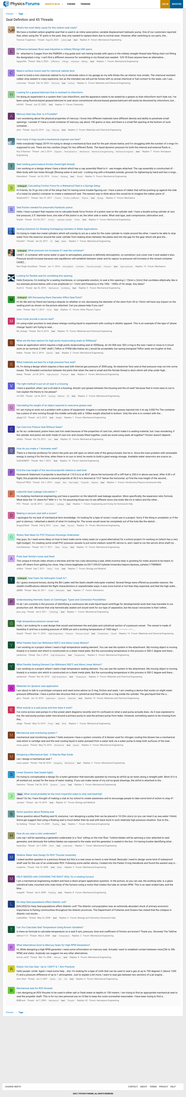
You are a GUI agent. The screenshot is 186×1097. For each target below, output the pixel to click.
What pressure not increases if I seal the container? (52, 270)
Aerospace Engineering (110, 1057)
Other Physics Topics (92, 329)
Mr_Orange (24, 350)
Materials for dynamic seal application (40, 727)
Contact (130, 1086)
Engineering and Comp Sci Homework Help (114, 531)
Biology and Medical (98, 599)
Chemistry (81, 116)
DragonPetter (25, 552)
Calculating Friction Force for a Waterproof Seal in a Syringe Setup (60, 205)
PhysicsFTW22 (26, 509)
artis (21, 142)
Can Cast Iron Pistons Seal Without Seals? (42, 446)
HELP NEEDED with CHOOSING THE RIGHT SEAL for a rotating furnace (57, 929)
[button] (64, 4)
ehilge (22, 765)
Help (170, 1086)
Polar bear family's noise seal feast (38, 587)
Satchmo (23, 830)
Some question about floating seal (37, 857)
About (140, 1086)
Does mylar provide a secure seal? (37, 338)
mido (21, 329)
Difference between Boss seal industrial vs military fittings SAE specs (56, 54)
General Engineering (91, 487)
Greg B (22, 668)
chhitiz (22, 462)
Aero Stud (23, 1035)
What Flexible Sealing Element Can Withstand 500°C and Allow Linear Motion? (61, 702)
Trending (88, 4)
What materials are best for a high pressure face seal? (48, 381)
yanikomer (24, 693)
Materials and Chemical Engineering (115, 91)
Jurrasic (23, 848)
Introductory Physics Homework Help (145, 509)
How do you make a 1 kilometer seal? (39, 471)
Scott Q (22, 307)
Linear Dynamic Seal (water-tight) (37, 817)
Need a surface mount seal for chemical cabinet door (48, 75)
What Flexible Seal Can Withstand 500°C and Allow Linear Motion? (55, 677)
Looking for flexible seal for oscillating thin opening (47, 295)
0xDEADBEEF (25, 487)
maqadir (23, 945)
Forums (73, 4)
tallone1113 (24, 992)
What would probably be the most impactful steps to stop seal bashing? (61, 839)
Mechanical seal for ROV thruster (37, 1044)
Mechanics (132, 217)
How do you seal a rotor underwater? (39, 882)
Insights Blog (54, 4)
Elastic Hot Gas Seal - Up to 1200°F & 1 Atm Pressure (48, 1023)
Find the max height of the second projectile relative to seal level (54, 497)
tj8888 (22, 624)
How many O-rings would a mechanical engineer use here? (51, 151)
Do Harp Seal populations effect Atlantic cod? (44, 954)
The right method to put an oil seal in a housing (44, 403)
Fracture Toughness (28, 44)
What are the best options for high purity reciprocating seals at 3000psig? (59, 360)
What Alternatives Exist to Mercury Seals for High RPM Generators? (55, 1001)
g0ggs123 (23, 437)
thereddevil (24, 196)
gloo (21, 740)
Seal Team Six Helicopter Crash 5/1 (44, 608)
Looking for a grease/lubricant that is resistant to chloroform (52, 100)
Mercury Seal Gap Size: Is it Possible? (39, 126)
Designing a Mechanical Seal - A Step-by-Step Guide (47, 800)
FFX (21, 531)
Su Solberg (24, 873)
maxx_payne (25, 790)
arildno (22, 599)
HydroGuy (23, 895)
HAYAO (22, 116)
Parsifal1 (23, 260)
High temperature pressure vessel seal (40, 655)
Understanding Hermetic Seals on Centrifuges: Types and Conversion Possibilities (63, 634)
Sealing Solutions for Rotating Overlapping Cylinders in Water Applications (59, 248)
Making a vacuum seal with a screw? (39, 540)
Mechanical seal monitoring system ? (39, 774)
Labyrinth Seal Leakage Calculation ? (39, 518)
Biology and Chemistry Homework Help (99, 971)
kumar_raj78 (25, 1014)
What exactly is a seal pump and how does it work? (46, 749)
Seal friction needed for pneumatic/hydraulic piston (47, 227)
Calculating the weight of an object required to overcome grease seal (56, 425)
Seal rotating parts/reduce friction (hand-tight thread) (48, 180)
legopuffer (24, 66)
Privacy (160, 1086)
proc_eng (23, 646)
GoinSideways (25, 577)
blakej (21, 372)
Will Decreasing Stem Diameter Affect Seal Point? (51, 317)
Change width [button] (16, 1086)
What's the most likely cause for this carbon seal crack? (49, 28)
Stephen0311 (25, 217)
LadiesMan (24, 971)
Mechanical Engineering (112, 44)
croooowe (23, 91)
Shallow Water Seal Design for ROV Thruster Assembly (48, 904)
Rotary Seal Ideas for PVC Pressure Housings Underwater (50, 561)
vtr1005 (22, 415)
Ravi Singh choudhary (29, 286)
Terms (150, 1086)
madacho (23, 920)
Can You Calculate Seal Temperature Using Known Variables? (52, 980)
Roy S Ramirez (26, 167)
